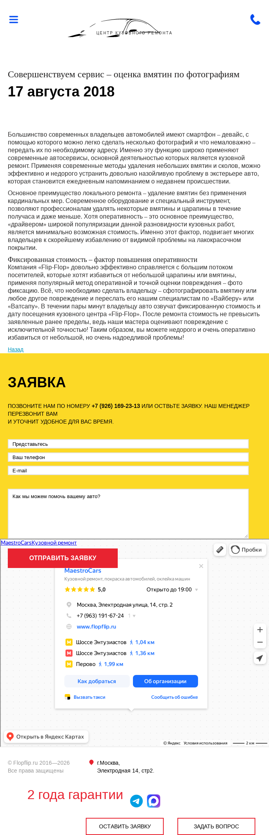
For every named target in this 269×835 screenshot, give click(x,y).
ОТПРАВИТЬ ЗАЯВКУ (62, 558)
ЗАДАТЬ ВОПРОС (216, 826)
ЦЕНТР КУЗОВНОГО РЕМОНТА (134, 33)
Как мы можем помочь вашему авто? (128, 514)
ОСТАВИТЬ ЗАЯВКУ (125, 826)
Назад (15, 349)
